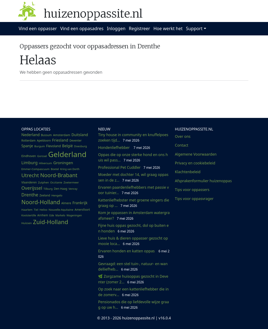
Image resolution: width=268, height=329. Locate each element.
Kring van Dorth (69, 169)
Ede (51, 215)
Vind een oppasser (38, 28)
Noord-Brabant (58, 175)
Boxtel (55, 169)
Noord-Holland (40, 202)
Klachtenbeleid (187, 171)
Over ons (182, 136)
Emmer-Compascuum (35, 169)
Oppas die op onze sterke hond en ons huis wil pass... (133, 157)
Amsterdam (61, 135)
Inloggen (116, 28)
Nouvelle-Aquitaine (61, 210)
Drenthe (29, 195)
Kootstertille (28, 215)
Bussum (46, 135)
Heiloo (43, 210)
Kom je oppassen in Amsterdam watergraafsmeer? (134, 215)
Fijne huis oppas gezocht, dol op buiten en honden (133, 228)
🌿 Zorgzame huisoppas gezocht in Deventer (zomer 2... (133, 279)
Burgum (39, 146)
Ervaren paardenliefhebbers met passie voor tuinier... (133, 190)
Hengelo (56, 195)
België (67, 145)
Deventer (76, 140)
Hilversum (45, 163)
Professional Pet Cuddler (129, 167)
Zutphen (43, 182)
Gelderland (67, 154)
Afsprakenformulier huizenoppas (203, 180)
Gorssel (42, 156)
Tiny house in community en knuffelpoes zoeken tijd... (133, 137)
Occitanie (56, 182)
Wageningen (74, 215)
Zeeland (45, 195)
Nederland (30, 134)
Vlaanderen (29, 182)
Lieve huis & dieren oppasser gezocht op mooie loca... (133, 241)
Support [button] (194, 28)
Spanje (27, 145)
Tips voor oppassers (192, 189)
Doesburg (80, 146)
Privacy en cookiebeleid (195, 162)
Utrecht (30, 175)
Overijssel (31, 188)
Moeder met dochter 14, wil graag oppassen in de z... (133, 177)
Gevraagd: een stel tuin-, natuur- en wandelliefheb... (133, 266)
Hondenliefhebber (124, 147)
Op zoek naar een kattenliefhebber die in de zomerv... (133, 291)
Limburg (29, 162)
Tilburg (48, 189)
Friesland (60, 140)
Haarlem (26, 210)
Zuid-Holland (50, 222)
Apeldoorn (44, 140)
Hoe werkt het (168, 28)
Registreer (139, 28)
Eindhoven (28, 156)
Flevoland (53, 146)
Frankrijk (80, 202)
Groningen (63, 162)
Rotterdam (28, 140)
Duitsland (79, 134)
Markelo (60, 215)
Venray (72, 189)
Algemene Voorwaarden (195, 154)
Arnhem (42, 215)
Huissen (26, 223)
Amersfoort (82, 210)
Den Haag (60, 189)
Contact (181, 145)
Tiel (36, 210)
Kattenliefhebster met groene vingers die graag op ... (133, 202)
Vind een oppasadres (82, 28)
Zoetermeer (71, 182)
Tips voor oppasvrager (194, 198)
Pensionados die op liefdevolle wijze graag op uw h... (133, 304)
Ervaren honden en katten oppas (134, 253)
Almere (66, 203)
